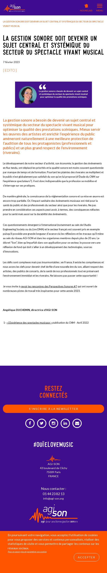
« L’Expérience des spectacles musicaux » (29, 322)
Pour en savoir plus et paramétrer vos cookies (27, 551)
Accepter (86, 557)
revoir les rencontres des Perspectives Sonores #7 (49, 286)
